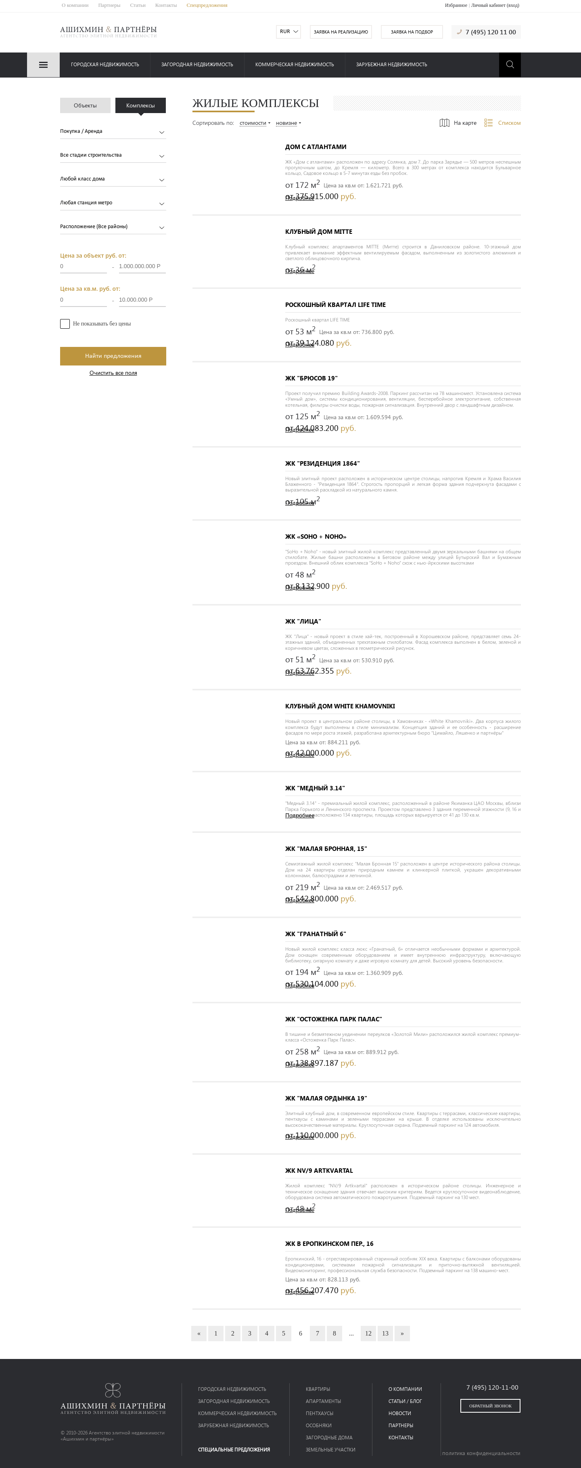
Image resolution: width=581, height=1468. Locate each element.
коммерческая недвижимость (294, 64)
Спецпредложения (207, 5)
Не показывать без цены (102, 324)
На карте (465, 122)
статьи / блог (405, 1401)
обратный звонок (490, 1405)
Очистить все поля (113, 373)
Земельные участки (330, 1450)
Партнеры (109, 5)
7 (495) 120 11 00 (491, 31)
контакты (401, 1437)
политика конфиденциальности (481, 1453)
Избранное (456, 5)
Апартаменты (323, 1401)
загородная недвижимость (197, 64)
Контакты (166, 5)
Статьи (138, 5)
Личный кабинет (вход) (495, 5)
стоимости (253, 123)
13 (385, 1333)
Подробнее (299, 198)
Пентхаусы (319, 1413)
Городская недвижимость (105, 64)
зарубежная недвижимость (391, 64)
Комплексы (140, 105)
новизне (286, 123)
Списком (509, 122)
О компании (75, 5)
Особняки (319, 1425)
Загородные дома (329, 1437)
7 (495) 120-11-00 (492, 1387)
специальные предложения (234, 1450)
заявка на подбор (412, 31)
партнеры (401, 1425)
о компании (405, 1389)
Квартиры (318, 1389)
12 (368, 1333)
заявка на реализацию (341, 31)
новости (400, 1413)
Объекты (85, 105)
